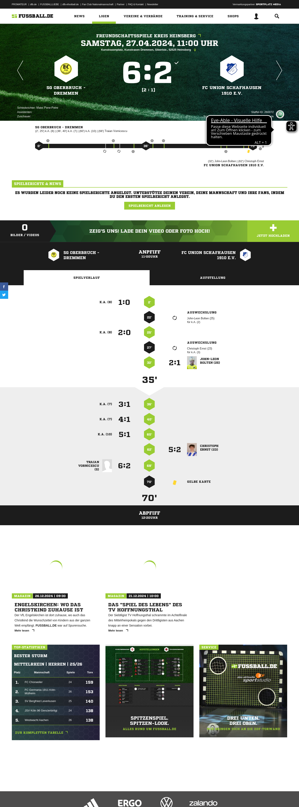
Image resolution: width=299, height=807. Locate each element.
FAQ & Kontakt (136, 4)
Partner (120, 4)
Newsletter (152, 4)
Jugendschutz (89, 797)
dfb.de (33, 4)
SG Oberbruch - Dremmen (66, 90)
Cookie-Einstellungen (138, 797)
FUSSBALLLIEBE (49, 4)
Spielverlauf (86, 277)
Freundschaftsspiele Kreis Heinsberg (149, 36)
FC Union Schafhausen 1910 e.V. (232, 90)
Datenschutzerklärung (39, 797)
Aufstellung (212, 277)
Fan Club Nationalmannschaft (97, 4)
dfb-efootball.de (70, 4)
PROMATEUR (19, 4)
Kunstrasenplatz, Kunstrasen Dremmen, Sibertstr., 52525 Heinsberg (149, 50)
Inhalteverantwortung (112, 797)
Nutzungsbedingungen (66, 797)
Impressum (17, 797)
